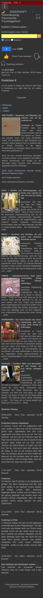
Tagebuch (17, 40)
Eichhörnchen (20, 171)
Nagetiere (14, 173)
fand (27, 86)
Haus (39, 86)
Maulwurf (5, 173)
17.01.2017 (6, 470)
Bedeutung (6, 105)
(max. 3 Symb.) (22, 32)
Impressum (13, 587)
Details (5, 108)
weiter (3, 230)
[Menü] (5, 6)
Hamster (30, 171)
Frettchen (5, 91)
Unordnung (8, 88)
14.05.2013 (6, 556)
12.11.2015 (6, 512)
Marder (38, 171)
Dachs (10, 171)
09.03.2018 (6, 415)
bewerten (28, 56)
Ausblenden (21, 98)
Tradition (6, 111)
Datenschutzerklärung (26, 587)
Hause (18, 86)
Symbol (7, 40)
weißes (38, 88)
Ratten (20, 173)
